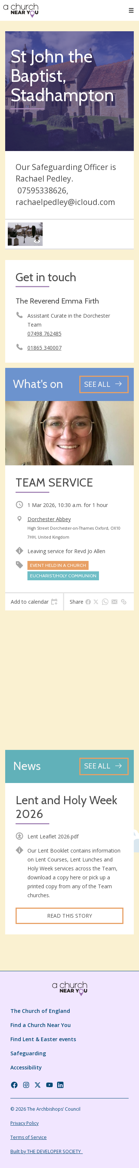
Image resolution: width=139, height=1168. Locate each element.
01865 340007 (44, 347)
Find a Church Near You (40, 1025)
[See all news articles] (104, 766)
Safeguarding (28, 1053)
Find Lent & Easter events (43, 1039)
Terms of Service (28, 1137)
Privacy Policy (24, 1123)
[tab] (34, 601)
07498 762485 (44, 333)
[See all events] (104, 384)
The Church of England (40, 1010)
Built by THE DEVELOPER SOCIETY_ (46, 1151)
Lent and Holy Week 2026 (66, 807)
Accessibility (26, 1067)
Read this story (69, 915)
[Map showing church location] (69, 680)
